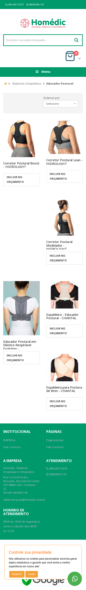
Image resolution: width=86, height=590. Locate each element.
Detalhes (17, 574)
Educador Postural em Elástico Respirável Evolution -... (19, 345)
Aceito (31, 574)
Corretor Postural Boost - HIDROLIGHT (21, 165)
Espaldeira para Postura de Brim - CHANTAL (64, 389)
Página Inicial (54, 440)
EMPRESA (9, 440)
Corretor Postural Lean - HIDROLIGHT (64, 162)
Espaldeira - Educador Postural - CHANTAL (62, 316)
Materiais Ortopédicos (26, 83)
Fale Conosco (12, 447)
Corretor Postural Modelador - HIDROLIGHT (59, 245)
